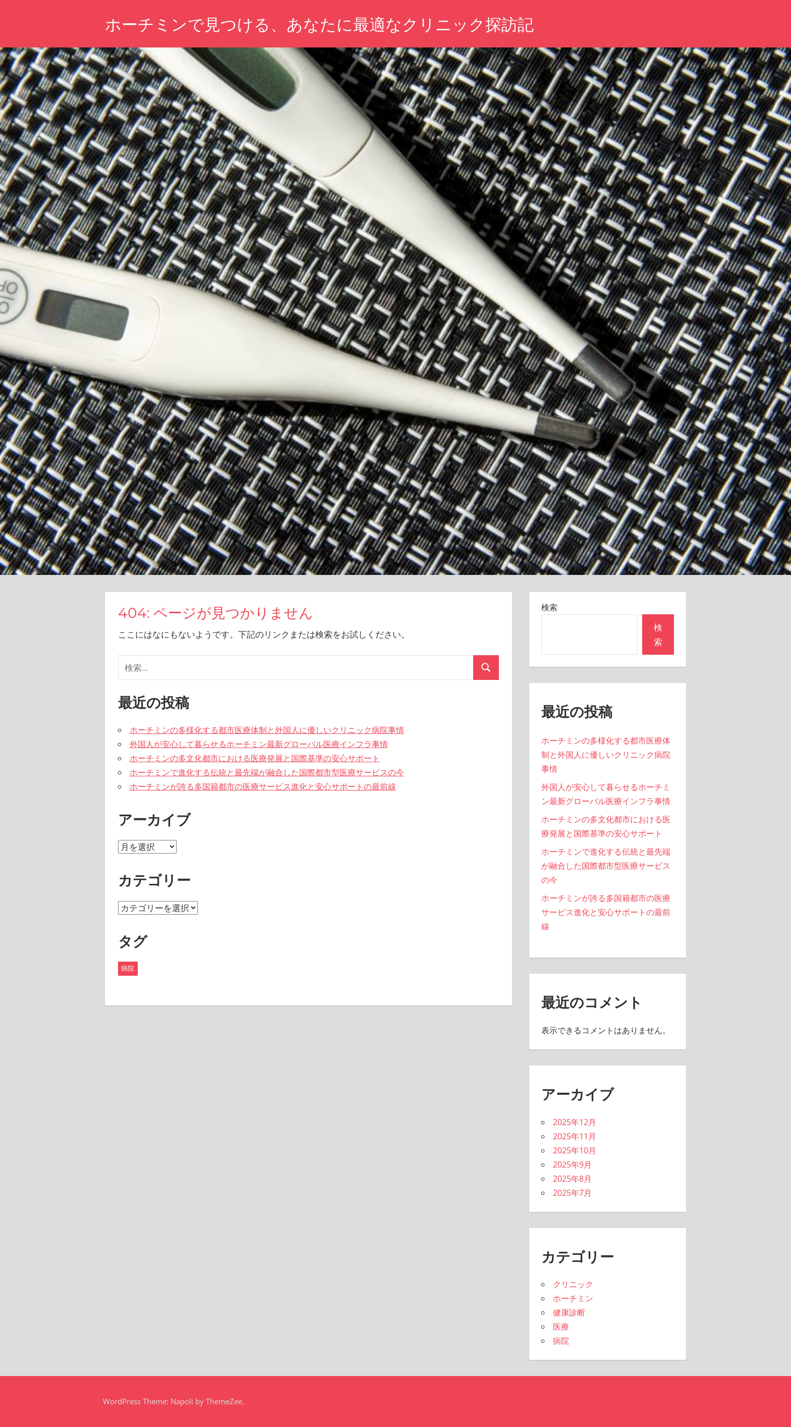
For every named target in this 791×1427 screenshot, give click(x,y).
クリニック (573, 1284)
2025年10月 (574, 1150)
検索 (549, 607)
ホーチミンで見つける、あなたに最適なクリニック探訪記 (319, 24)
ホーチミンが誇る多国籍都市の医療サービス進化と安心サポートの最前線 (263, 786)
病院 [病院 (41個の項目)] (127, 968)
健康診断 (569, 1312)
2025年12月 (574, 1122)
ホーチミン (573, 1298)
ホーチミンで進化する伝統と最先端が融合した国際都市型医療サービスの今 (267, 772)
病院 (561, 1340)
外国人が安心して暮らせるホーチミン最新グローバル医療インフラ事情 (259, 744)
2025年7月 (572, 1192)
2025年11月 (574, 1136)
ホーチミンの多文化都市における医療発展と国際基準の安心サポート (255, 758)
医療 (561, 1326)
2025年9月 (572, 1164)
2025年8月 (572, 1178)
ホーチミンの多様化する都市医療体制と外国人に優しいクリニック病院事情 (267, 729)
